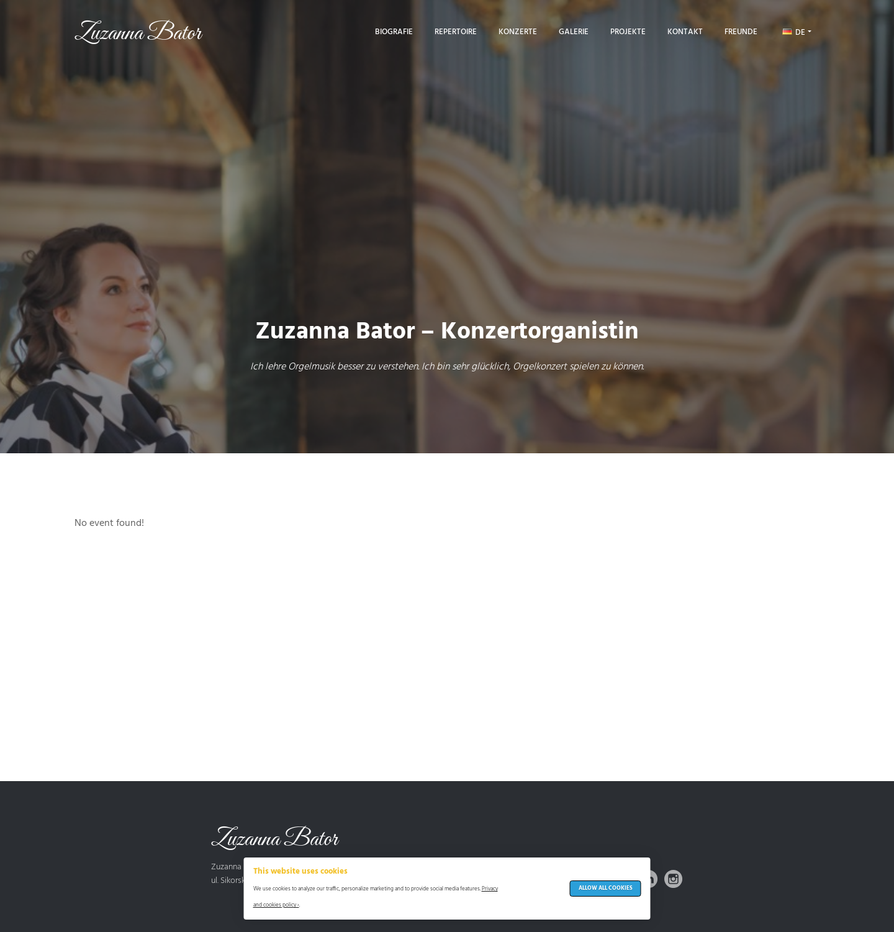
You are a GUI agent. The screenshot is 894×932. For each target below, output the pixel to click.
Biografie (394, 31)
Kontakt (685, 31)
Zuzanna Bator (137, 33)
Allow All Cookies (606, 888)
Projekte (628, 31)
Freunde (741, 31)
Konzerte (518, 31)
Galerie (574, 31)
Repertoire (456, 31)
